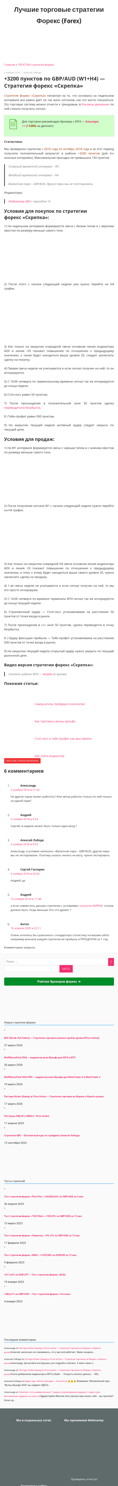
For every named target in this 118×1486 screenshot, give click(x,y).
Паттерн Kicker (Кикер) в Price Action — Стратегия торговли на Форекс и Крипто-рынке (54, 1096)
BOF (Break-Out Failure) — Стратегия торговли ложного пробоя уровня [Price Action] (51, 1038)
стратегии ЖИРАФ (91, 906)
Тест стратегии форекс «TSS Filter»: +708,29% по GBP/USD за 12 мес (43, 1216)
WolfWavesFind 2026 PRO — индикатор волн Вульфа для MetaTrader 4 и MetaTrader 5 (52, 1077)
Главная (9, 64)
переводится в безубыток (22, 408)
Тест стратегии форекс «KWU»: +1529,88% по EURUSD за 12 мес (40, 1255)
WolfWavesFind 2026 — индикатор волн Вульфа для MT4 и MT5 (40, 1057)
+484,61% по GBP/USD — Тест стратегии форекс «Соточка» (37, 1294)
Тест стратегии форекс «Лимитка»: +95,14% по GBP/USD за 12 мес (42, 1235)
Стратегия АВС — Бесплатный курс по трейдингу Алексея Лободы (42, 1135)
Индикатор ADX (19, 201)
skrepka (48, 674)
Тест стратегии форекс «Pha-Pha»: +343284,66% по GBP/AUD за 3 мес (44, 1196)
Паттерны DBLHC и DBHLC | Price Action (26, 1116)
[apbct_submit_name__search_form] (66, 969)
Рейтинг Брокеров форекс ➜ (59, 981)
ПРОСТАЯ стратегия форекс (36, 64)
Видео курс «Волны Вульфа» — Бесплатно (46, 1381)
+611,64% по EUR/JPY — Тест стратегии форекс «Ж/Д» (35, 1274)
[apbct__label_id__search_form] (31, 969)
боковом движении (95, 104)
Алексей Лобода (32, 72)
